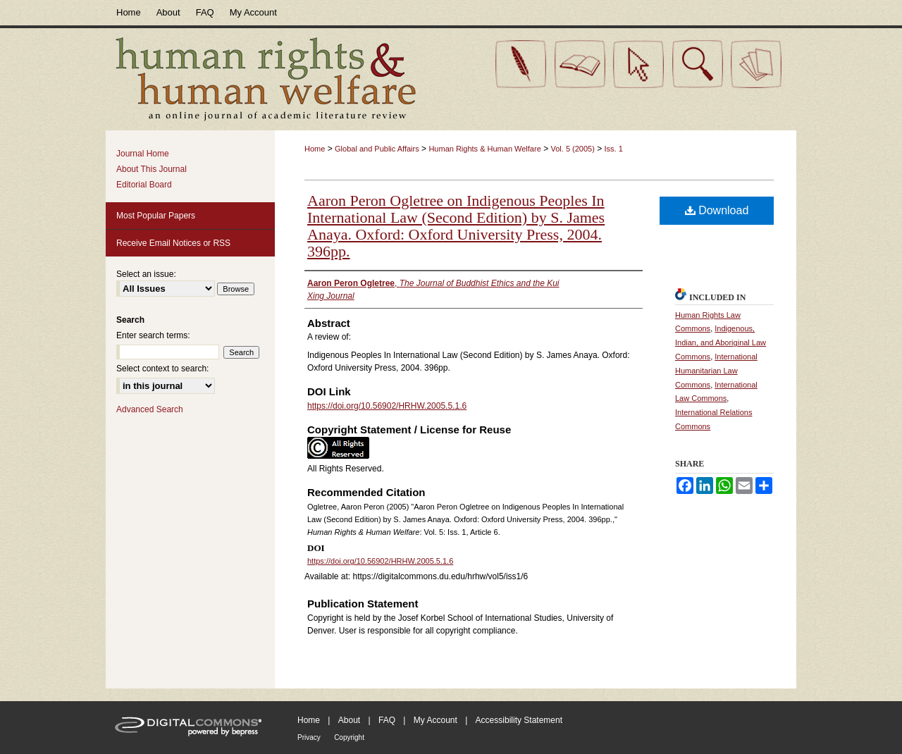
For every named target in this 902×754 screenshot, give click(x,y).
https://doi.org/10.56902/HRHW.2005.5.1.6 (387, 406)
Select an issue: (146, 274)
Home (314, 148)
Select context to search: (162, 368)
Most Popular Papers (155, 216)
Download (717, 210)
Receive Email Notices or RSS (173, 243)
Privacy (309, 737)
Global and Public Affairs (377, 148)
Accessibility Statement (519, 720)
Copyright (349, 737)
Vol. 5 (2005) (572, 148)
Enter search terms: (153, 335)
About (349, 720)
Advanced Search (149, 409)
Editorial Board (144, 185)
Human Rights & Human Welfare (484, 148)
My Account (435, 720)
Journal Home (142, 154)
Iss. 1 (614, 148)
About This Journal (151, 169)
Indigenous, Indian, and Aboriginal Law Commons (720, 342)
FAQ (386, 720)
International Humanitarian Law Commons (716, 370)
